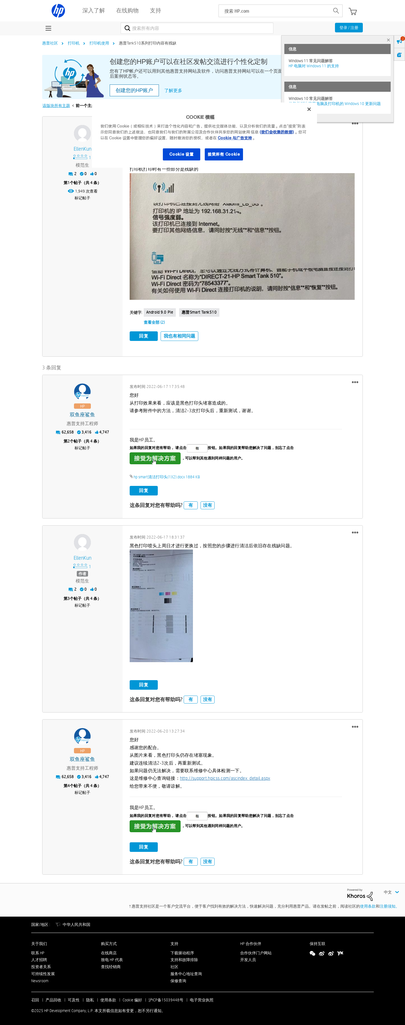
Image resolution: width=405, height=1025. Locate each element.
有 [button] (190, 505)
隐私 (90, 999)
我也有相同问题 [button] (179, 336)
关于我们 (39, 943)
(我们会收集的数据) (277, 132)
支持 (174, 943)
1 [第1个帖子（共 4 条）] (69, 182)
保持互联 (317, 943)
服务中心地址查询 (186, 973)
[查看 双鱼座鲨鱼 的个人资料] (83, 414)
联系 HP (37, 952)
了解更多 (173, 90)
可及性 (74, 999)
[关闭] (309, 109)
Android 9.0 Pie (159, 312)
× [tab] (388, 40)
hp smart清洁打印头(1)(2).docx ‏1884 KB (167, 476)
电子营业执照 (201, 999)
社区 (174, 966)
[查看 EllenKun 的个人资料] (83, 149)
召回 (35, 999)
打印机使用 (99, 43)
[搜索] (197, 28)
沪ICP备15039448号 (165, 999)
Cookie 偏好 (132, 999)
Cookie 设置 (181, 154)
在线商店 (109, 952)
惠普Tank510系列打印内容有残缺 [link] (147, 43)
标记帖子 (82, 197)
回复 (143, 336)
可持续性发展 (43, 973)
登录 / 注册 (348, 27)
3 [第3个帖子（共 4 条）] (69, 598)
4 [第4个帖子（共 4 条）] (69, 785)
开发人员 (248, 959)
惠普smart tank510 (199, 312)
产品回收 (53, 999)
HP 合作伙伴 (250, 943)
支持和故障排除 (184, 959)
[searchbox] (274, 11)
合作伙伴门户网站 (256, 952)
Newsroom (39, 980)
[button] (355, 123)
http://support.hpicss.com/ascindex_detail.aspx (225, 778)
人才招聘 (39, 959)
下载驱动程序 (182, 952)
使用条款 (368, 906)
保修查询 (178, 980)
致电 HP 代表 (112, 959)
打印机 (74, 43)
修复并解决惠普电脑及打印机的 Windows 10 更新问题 (335, 103)
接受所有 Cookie (224, 154)
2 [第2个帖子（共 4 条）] (69, 441)
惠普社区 (50, 43)
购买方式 (109, 943)
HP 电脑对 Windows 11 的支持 (314, 65)
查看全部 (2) (154, 322)
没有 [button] (207, 505)
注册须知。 (389, 906)
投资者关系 (41, 966)
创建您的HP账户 (134, 90)
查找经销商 (111, 966)
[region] (204, 135)
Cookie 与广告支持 (235, 137)
